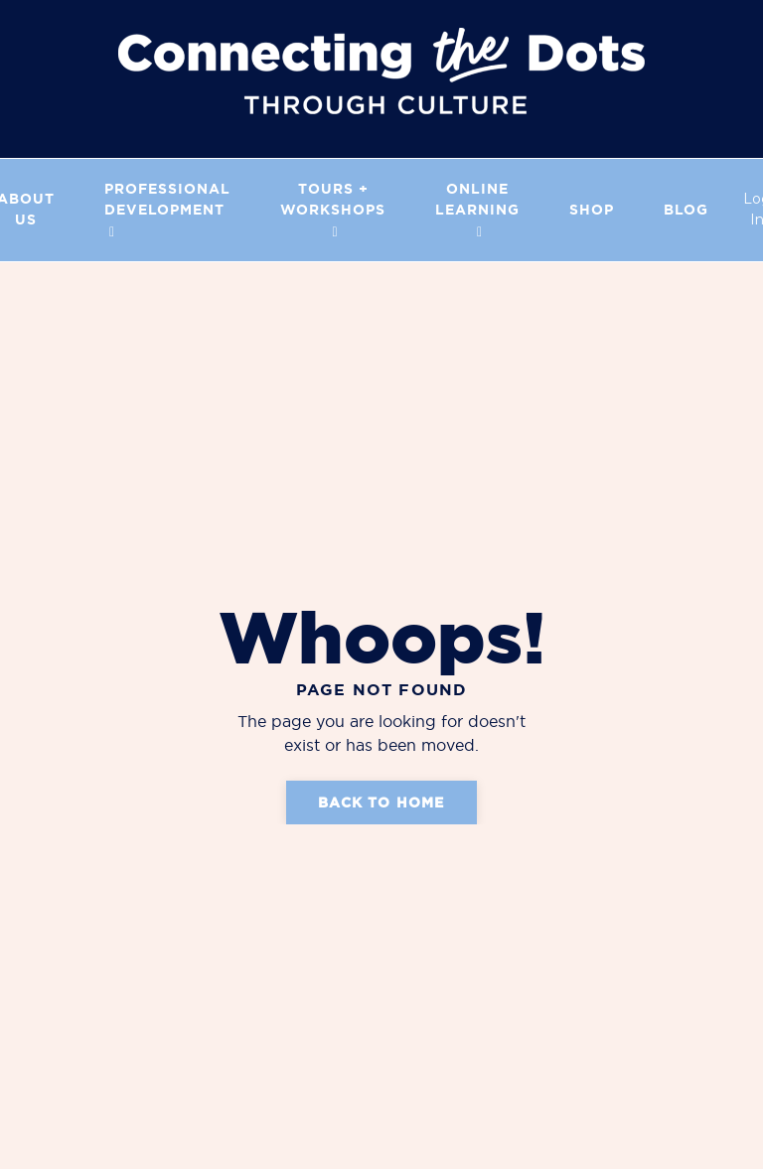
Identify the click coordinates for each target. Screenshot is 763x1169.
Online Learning (477, 209)
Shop (591, 210)
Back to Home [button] (381, 802)
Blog (686, 210)
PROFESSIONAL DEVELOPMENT (167, 209)
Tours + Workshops (332, 209)
